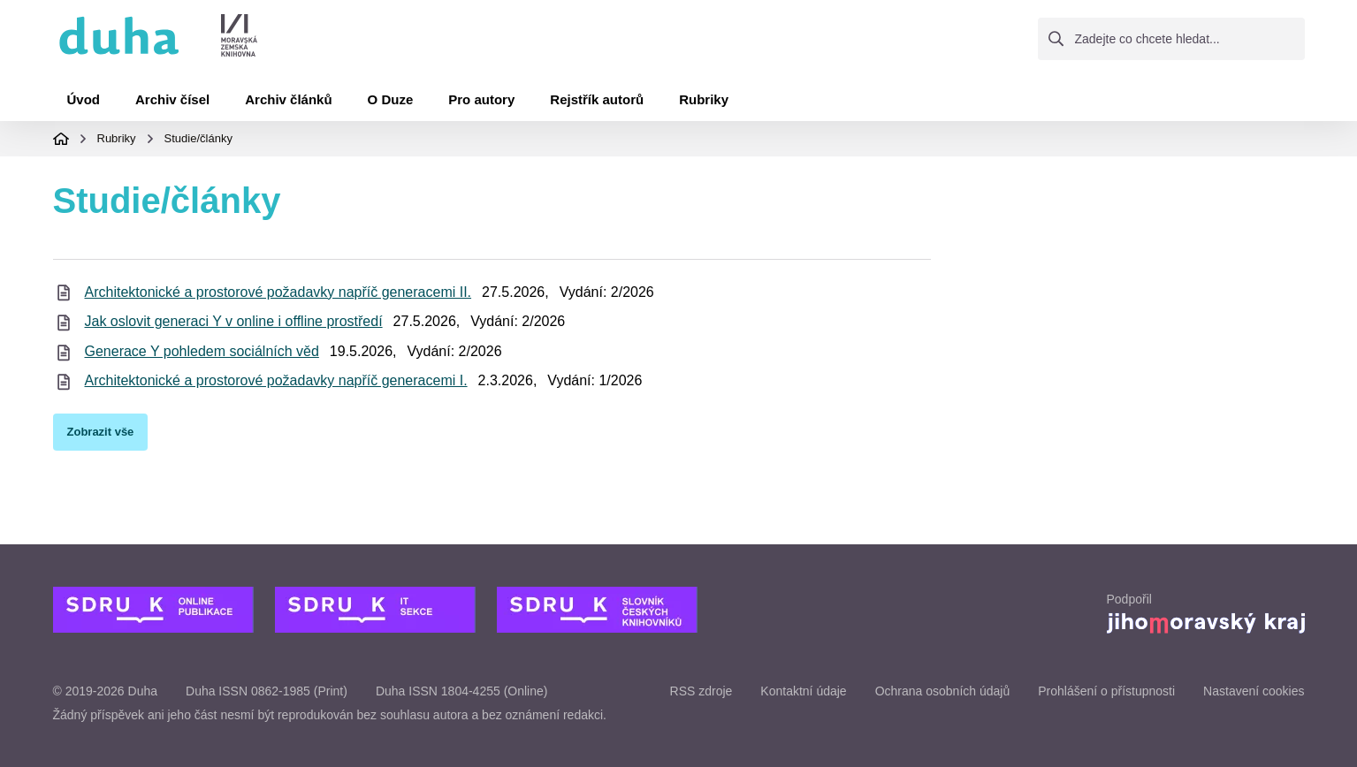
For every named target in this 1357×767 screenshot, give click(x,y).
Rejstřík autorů (597, 99)
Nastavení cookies (1253, 691)
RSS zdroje (701, 691)
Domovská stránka (61, 139)
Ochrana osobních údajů (942, 691)
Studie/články (198, 138)
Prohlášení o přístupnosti (1106, 691)
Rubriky (703, 99)
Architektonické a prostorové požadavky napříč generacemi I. (276, 380)
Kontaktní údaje (803, 691)
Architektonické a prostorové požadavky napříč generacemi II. (278, 292)
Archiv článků (288, 99)
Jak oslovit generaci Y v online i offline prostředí (234, 321)
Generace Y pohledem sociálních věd (202, 351)
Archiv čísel (172, 99)
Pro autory (481, 99)
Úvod (84, 99)
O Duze (391, 99)
